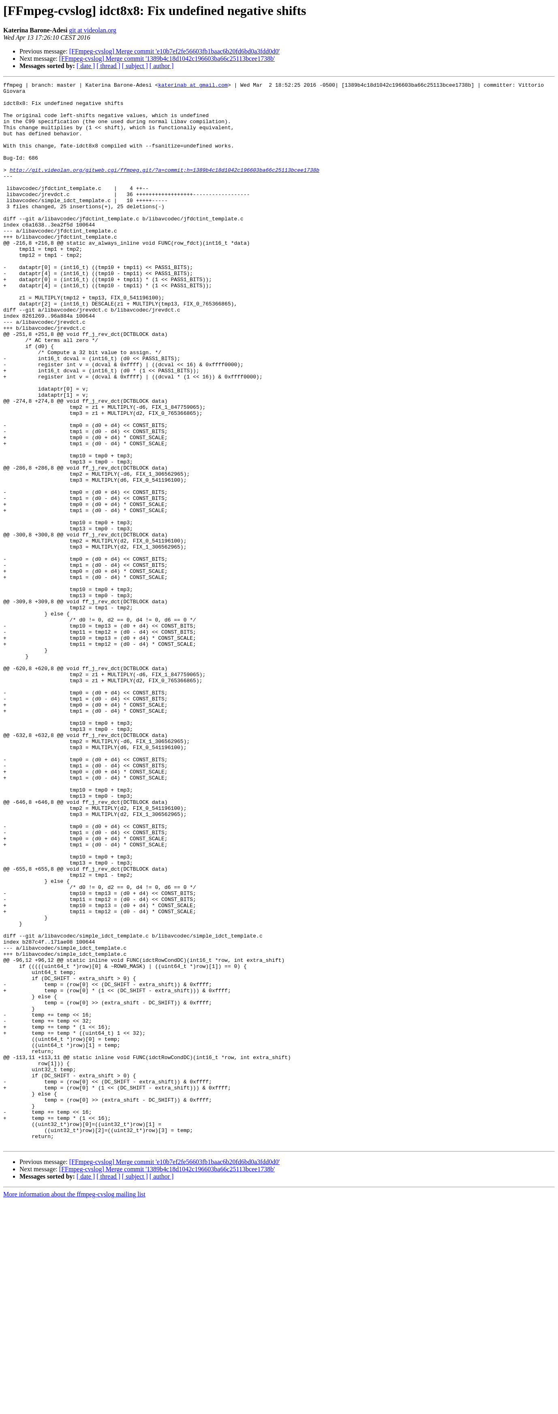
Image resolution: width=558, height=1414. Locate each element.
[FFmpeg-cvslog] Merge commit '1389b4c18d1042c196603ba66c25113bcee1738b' (167, 58)
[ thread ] (108, 65)
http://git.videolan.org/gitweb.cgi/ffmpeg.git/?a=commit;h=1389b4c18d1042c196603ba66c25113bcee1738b (164, 188)
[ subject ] (135, 65)
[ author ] (162, 65)
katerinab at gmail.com (193, 86)
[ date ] (86, 65)
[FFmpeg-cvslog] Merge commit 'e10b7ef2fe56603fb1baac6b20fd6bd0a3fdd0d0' (174, 51)
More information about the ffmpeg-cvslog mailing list (74, 1406)
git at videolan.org (92, 30)
